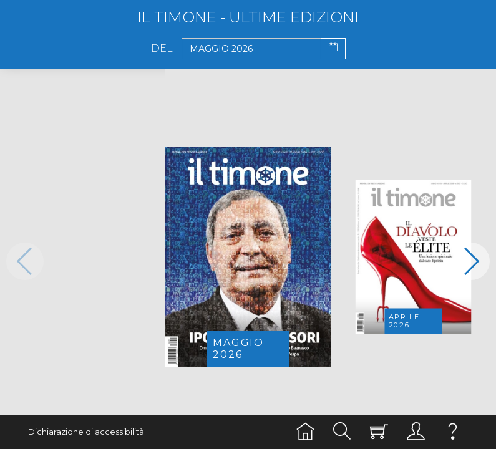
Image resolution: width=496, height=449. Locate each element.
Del (162, 49)
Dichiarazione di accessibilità (86, 432)
